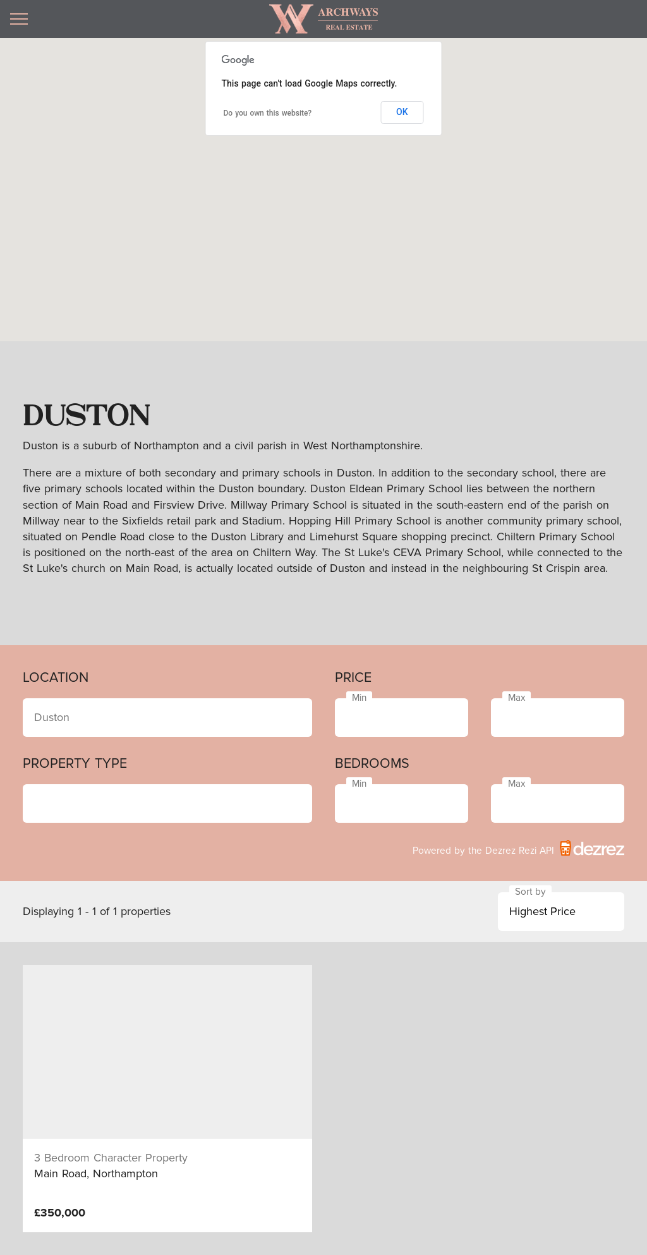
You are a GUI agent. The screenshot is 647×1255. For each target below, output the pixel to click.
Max (516, 698)
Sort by (530, 892)
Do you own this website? (268, 113)
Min (359, 698)
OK (402, 112)
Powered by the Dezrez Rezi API (518, 848)
